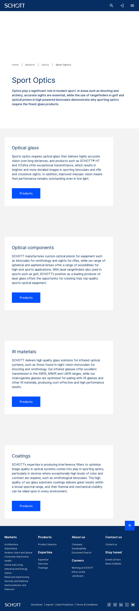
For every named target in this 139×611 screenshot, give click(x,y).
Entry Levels (78, 571)
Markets (30, 64)
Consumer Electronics (16, 556)
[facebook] (109, 604)
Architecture (11, 544)
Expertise (43, 559)
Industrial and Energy (16, 568)
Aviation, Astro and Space (18, 552)
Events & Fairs (113, 559)
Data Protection (64, 604)
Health (8, 560)
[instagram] (115, 604)
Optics (45, 64)
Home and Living (13, 564)
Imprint (49, 604)
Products (26, 193)
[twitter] (127, 604)
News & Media (113, 563)
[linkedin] (121, 604)
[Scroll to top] (130, 525)
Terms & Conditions (87, 604)
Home (15, 64)
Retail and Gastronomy (16, 577)
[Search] (111, 5)
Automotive (10, 548)
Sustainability (79, 548)
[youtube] (133, 604)
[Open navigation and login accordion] (122, 5)
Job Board (77, 576)
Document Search (81, 552)
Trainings (43, 567)
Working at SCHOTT (82, 567)
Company (77, 544)
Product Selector (47, 544)
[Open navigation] (132, 5)
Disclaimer (37, 604)
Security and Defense (16, 581)
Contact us (111, 544)
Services (43, 563)
